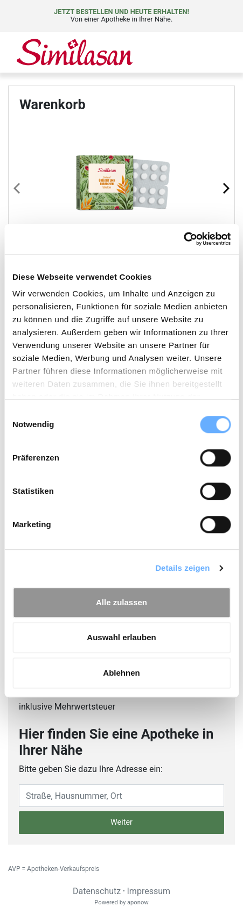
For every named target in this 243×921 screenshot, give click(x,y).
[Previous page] (17, 188)
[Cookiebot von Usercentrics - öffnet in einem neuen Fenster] (183, 239)
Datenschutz (97, 891)
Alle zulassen (121, 602)
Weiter (121, 822)
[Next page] (225, 188)
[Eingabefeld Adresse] (121, 795)
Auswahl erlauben (121, 637)
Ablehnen (121, 672)
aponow (138, 902)
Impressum (149, 891)
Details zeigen (182, 567)
